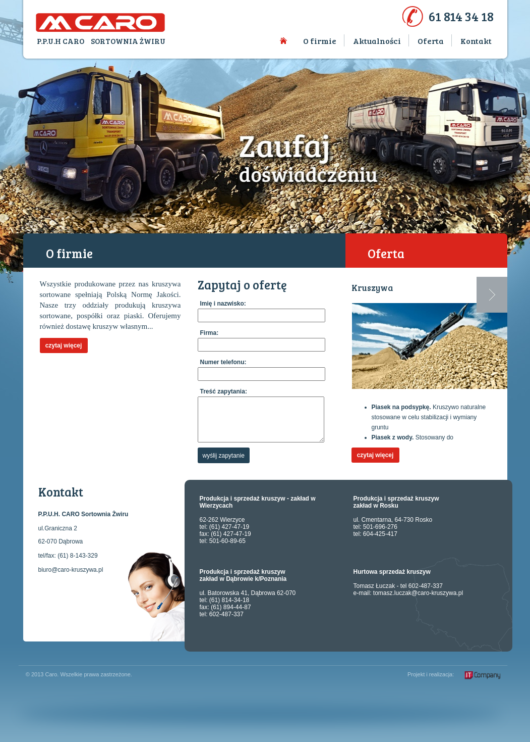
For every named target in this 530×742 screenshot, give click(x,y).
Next (492, 295)
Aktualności (377, 40)
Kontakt (476, 40)
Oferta (431, 40)
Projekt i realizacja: (430, 674)
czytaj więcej (63, 345)
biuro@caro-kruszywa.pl (70, 569)
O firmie (319, 40)
